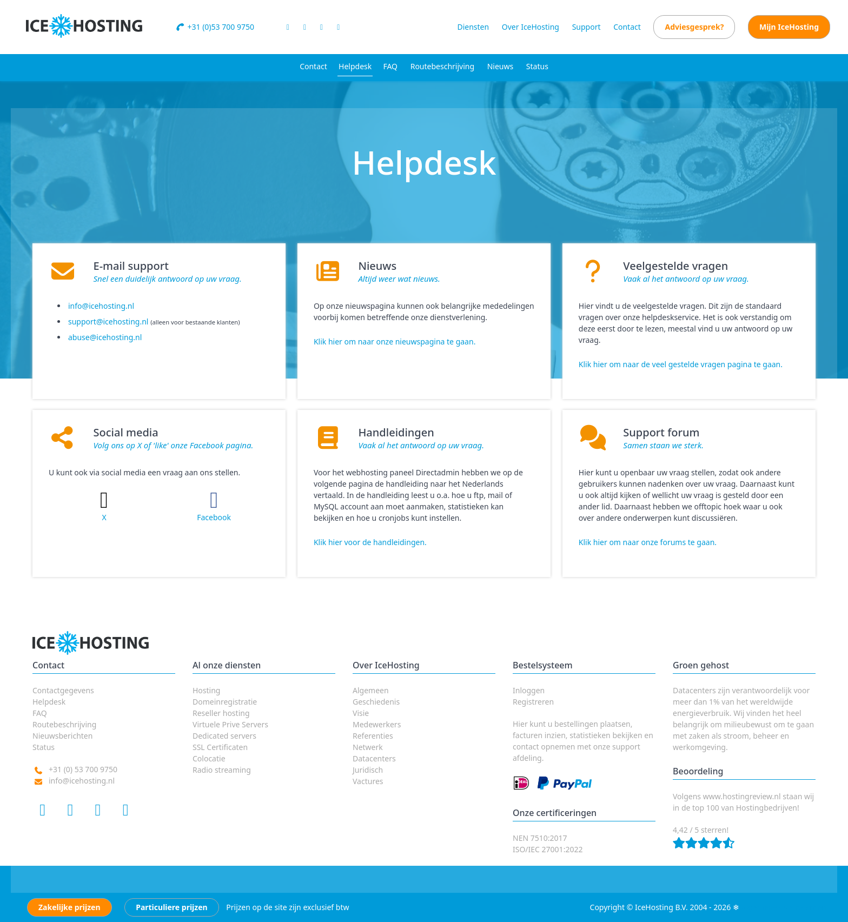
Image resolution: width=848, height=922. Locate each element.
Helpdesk (355, 66)
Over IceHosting (530, 27)
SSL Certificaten (220, 747)
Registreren (533, 702)
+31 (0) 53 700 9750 (83, 769)
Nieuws (500, 66)
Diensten (473, 27)
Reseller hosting (221, 713)
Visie (361, 713)
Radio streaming (222, 770)
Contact (627, 27)
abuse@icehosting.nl (105, 337)
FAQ (390, 66)
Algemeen (371, 690)
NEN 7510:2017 (540, 838)
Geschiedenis (376, 702)
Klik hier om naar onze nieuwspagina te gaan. (394, 341)
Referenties (373, 736)
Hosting (206, 690)
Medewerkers (377, 724)
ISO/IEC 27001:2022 (547, 849)
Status (537, 66)
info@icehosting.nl (101, 306)
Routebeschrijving (442, 66)
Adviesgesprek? (694, 27)
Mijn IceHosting (789, 27)
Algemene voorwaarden (783, 907)
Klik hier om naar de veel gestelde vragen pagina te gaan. (681, 364)
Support (586, 27)
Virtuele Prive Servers (230, 724)
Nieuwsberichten (62, 736)
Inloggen (529, 690)
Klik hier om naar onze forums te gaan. (648, 542)
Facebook (214, 517)
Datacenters (374, 758)
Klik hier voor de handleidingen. (370, 542)
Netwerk (368, 747)
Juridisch (368, 770)
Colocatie (209, 758)
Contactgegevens (63, 690)
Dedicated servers (224, 736)
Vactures (368, 781)
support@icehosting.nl (108, 321)
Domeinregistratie (225, 702)
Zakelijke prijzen (69, 907)
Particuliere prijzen (171, 907)
